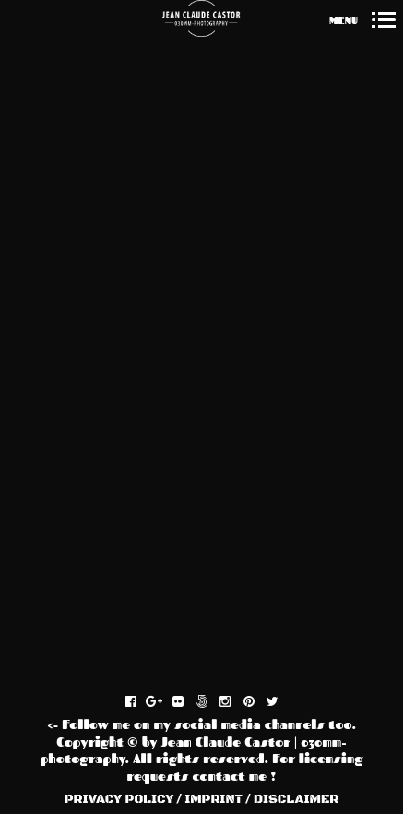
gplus (163, 702)
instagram (234, 702)
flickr (187, 702)
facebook (140, 702)
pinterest (258, 702)
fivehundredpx (211, 702)
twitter (281, 702)
